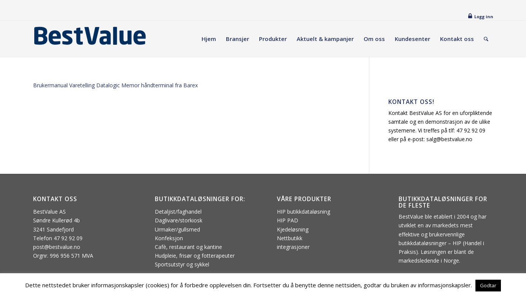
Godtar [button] (488, 285)
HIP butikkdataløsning (303, 211)
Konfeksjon (169, 238)
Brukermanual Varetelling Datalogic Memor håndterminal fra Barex (115, 85)
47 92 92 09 (470, 130)
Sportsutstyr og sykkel (182, 264)
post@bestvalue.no (56, 246)
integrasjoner (293, 246)
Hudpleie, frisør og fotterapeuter (195, 255)
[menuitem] (209, 39)
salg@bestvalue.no (449, 139)
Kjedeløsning (292, 229)
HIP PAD (287, 220)
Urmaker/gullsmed (177, 229)
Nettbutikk (289, 238)
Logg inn (483, 16)
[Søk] (486, 39)
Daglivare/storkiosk (178, 220)
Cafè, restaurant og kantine (188, 246)
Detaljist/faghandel (178, 211)
